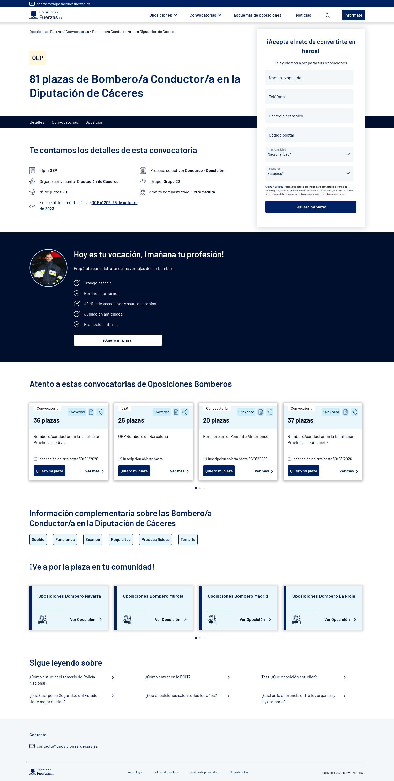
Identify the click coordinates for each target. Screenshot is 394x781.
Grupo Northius (274, 186)
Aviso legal (135, 772)
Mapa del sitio (238, 772)
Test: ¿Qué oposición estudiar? (289, 676)
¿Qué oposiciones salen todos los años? (181, 695)
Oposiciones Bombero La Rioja (323, 596)
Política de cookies (166, 772)
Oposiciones (160, 14)
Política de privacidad (204, 772)
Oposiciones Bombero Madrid (238, 596)
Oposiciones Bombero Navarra (69, 596)
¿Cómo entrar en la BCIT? (167, 676)
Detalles (36, 121)
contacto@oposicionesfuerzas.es (63, 4)
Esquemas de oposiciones (257, 14)
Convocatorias (203, 14)
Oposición (94, 121)
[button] (196, 488)
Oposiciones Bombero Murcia (153, 596)
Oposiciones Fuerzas (46, 31)
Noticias (303, 14)
